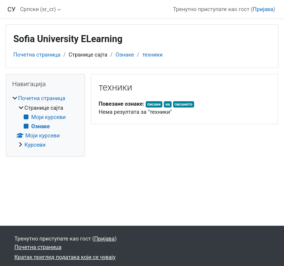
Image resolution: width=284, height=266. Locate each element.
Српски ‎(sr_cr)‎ (38, 9)
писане (154, 104)
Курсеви (34, 144)
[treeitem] (45, 121)
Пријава (263, 9)
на (167, 104)
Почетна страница (36, 54)
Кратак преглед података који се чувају (64, 257)
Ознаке (124, 54)
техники (152, 54)
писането (183, 104)
